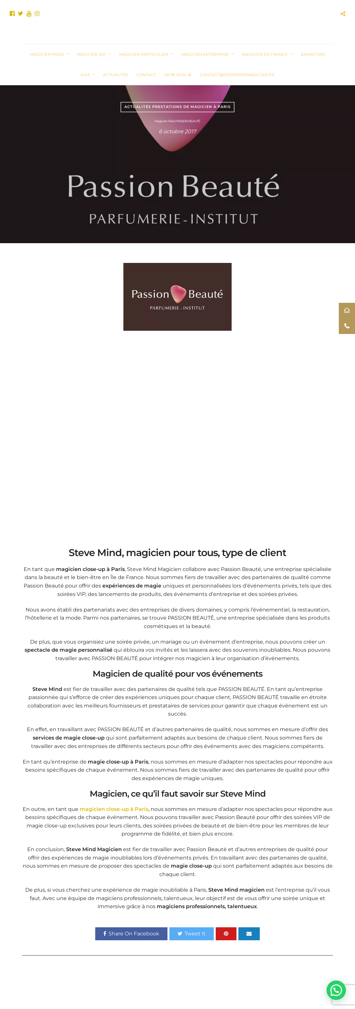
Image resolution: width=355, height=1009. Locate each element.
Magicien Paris (47, 54)
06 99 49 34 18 (178, 74)
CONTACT (146, 74)
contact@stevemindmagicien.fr (237, 74)
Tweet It (192, 934)
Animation (313, 54)
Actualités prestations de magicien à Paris (177, 106)
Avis (85, 74)
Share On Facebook (131, 934)
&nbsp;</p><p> (177, 438)
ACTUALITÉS (115, 74)
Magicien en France (265, 54)
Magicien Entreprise (205, 54)
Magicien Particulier (143, 54)
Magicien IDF (91, 54)
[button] (336, 990)
